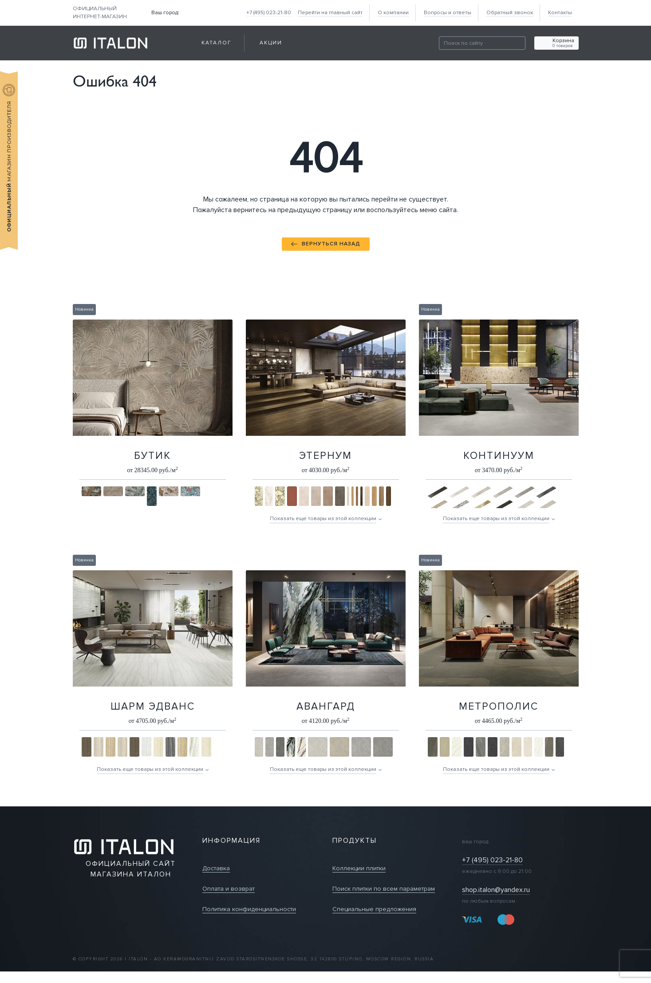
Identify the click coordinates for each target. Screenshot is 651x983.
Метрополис (498, 706)
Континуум (498, 456)
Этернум (325, 456)
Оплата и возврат (228, 888)
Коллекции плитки (359, 868)
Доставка (216, 868)
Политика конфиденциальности (249, 909)
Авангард (325, 706)
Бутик (152, 456)
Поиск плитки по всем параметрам (383, 888)
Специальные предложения (374, 909)
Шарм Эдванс (152, 706)
